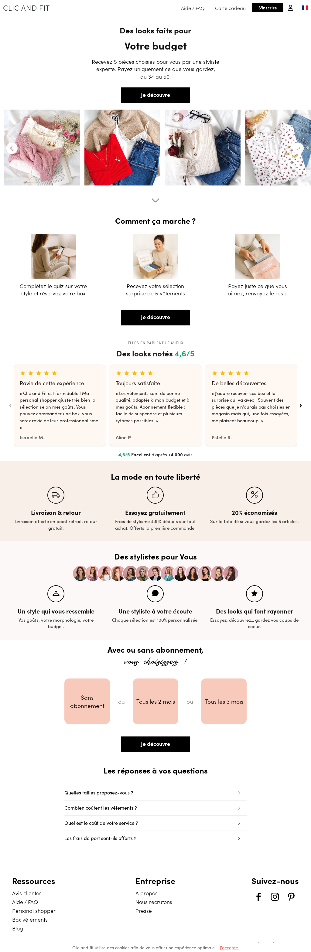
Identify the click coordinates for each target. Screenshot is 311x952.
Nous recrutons (153, 902)
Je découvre (155, 94)
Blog (17, 928)
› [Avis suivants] (300, 405)
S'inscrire (267, 8)
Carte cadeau (230, 8)
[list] (155, 405)
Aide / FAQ (193, 8)
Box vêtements (30, 919)
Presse (143, 910)
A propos (146, 893)
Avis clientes (27, 893)
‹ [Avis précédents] (10, 405)
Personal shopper (34, 910)
